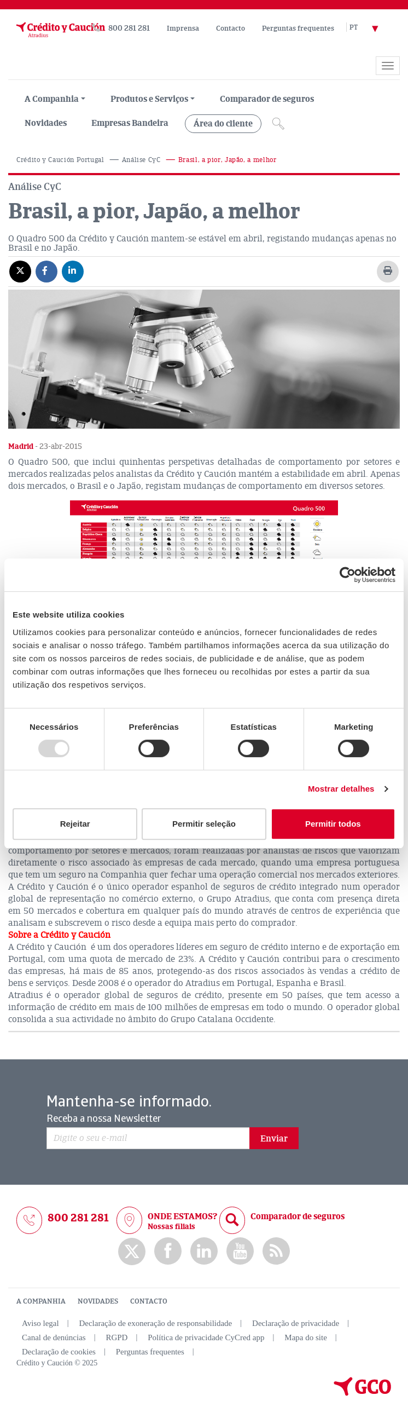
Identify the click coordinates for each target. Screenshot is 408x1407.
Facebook (168, 1251)
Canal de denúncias (54, 1337)
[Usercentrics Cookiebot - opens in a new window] (347, 575)
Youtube (240, 1251)
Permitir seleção (204, 823)
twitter (132, 1251)
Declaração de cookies (59, 1351)
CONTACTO (148, 1301)
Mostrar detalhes (341, 788)
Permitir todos (333, 823)
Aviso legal (40, 1323)
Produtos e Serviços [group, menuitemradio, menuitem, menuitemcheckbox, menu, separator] (149, 99)
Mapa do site (305, 1337)
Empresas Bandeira (129, 123)
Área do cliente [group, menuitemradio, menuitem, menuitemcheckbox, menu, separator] (223, 123)
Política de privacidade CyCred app (206, 1337)
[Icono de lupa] (278, 124)
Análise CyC (141, 160)
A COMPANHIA (41, 1301)
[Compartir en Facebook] (46, 271)
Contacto (230, 28)
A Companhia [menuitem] (52, 99)
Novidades (46, 123)
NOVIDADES (98, 1301)
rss (276, 1251)
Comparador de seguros (267, 99)
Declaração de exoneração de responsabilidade (155, 1323)
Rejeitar (75, 823)
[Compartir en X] (20, 271)
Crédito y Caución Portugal (60, 160)
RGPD (116, 1337)
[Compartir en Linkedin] (73, 271)
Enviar (274, 1138)
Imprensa (183, 28)
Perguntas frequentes (298, 28)
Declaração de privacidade (295, 1323)
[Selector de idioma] (370, 28)
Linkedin (204, 1251)
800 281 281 (129, 28)
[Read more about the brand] (8, 59)
